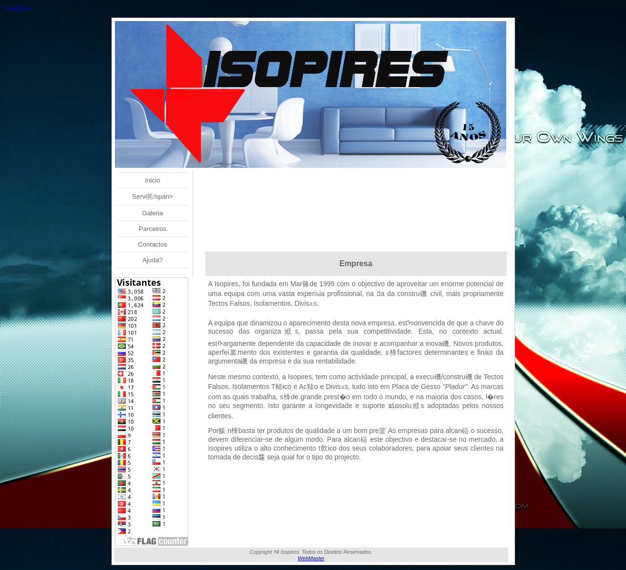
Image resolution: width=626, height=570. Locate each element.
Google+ (17, 8)
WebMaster (311, 558)
